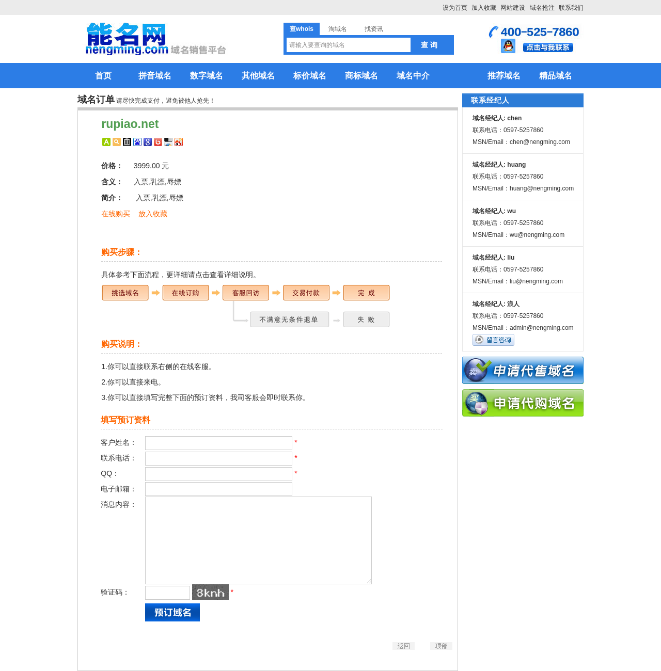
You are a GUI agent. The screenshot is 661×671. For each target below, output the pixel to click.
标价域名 (309, 75)
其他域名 (258, 75)
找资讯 (374, 29)
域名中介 (413, 75)
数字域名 (206, 75)
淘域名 (337, 29)
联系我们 (571, 7)
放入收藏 (152, 214)
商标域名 (361, 75)
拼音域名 (154, 75)
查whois (301, 29)
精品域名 (555, 75)
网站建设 (512, 7)
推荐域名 (504, 75)
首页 (103, 75)
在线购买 (115, 214)
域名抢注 (542, 7)
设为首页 (455, 7)
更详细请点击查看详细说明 (209, 274)
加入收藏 (483, 7)
